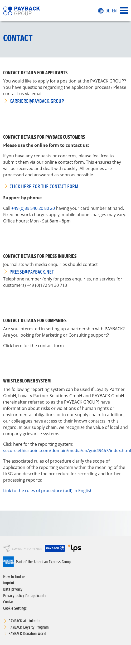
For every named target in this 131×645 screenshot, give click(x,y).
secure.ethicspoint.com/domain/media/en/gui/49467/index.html (67, 450)
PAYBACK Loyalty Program (28, 627)
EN (114, 10)
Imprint (8, 582)
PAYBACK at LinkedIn (24, 620)
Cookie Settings (15, 608)
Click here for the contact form (43, 186)
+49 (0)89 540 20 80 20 (33, 208)
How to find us (14, 576)
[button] (100, 11)
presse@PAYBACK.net (31, 272)
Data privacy (12, 589)
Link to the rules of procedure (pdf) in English (48, 490)
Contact (9, 601)
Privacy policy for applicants (24, 595)
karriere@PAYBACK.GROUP (36, 101)
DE (107, 10)
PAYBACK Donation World (27, 633)
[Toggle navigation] (124, 10)
